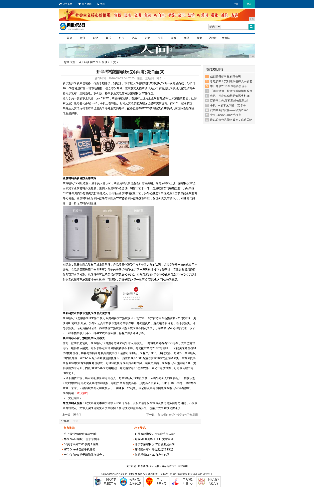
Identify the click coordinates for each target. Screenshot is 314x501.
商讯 (186, 37)
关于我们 (131, 466)
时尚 (147, 37)
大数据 (226, 37)
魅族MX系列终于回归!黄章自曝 (154, 439)
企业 (160, 37)
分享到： (66, 420)
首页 (69, 37)
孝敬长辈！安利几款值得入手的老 (231, 81)
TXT (173, 466)
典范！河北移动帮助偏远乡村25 (230, 95)
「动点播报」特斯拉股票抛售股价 (231, 91)
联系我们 (143, 466)
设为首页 (65, 4)
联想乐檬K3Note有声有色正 (152, 454)
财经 (95, 37)
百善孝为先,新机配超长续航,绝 (229, 100)
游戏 (173, 37)
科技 (121, 37)
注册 (236, 4)
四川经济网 (131, 474)
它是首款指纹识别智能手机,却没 (155, 433)
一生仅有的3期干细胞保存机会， (84, 454)
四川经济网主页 (88, 62)
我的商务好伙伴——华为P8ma (229, 110)
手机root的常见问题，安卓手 (228, 105)
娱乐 (108, 37)
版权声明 (183, 466)
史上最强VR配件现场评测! (80, 433)
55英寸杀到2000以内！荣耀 (81, 444)
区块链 (213, 37)
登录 (249, 4)
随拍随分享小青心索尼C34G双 (154, 449)
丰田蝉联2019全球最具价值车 (228, 86)
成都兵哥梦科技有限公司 (225, 76)
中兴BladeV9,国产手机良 (225, 115)
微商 (199, 37)
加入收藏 (85, 4)
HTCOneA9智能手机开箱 (79, 449)
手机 (101, 4)
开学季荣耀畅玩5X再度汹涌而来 (155, 444)
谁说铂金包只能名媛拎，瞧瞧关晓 (231, 119)
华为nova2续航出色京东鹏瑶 (82, 439)
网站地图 (166, 466)
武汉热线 (82, 393)
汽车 (134, 37)
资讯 (82, 37)
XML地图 (155, 466)
